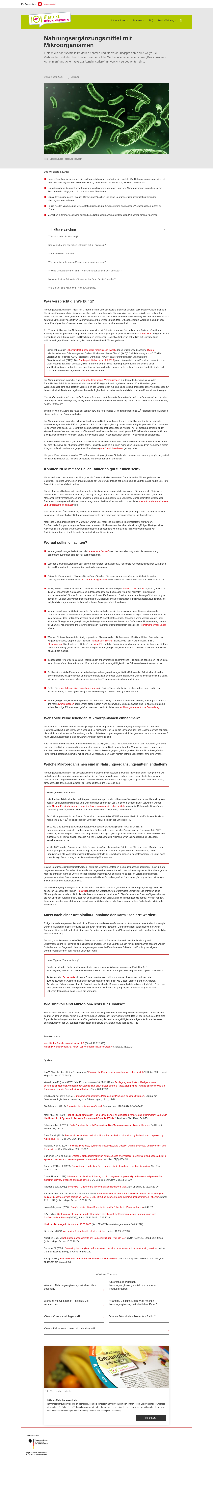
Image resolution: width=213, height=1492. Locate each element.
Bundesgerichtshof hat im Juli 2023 (96, 360)
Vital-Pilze (99, 644)
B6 (135, 588)
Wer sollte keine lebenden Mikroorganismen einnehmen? (77, 262)
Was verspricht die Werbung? (63, 236)
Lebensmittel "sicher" (98, 551)
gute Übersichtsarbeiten (111, 448)
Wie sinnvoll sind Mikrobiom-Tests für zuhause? (72, 288)
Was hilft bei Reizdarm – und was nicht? (64, 1043)
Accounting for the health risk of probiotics (84, 1231)
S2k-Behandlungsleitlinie (94, 579)
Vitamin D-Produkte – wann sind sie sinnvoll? (69, 1328)
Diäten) (151, 350)
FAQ (150, 20)
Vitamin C (127, 588)
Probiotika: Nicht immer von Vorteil (84, 1106)
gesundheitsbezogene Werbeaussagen (100, 380)
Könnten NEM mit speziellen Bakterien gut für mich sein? (77, 245)
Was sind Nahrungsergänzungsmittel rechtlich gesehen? (70, 1287)
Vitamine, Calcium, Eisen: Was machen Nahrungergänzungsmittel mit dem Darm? (133, 1302)
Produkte (137, 20)
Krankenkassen (66, 704)
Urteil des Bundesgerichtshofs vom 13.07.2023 (67, 1224)
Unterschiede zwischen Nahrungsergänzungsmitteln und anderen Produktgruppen (132, 1285)
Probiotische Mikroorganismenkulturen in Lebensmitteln (116, 1072)
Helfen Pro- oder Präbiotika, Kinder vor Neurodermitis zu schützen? (78, 1047)
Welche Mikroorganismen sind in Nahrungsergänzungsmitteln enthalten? (85, 270)
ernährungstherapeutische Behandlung (139, 707)
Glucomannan (55, 644)
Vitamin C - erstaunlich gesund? (62, 1316)
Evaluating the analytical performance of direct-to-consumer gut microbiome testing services (111, 1248)
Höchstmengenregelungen (153, 625)
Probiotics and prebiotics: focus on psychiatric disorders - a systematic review (111, 1166)
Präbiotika (82, 891)
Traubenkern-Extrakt (101, 640)
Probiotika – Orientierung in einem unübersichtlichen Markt (97, 1187)
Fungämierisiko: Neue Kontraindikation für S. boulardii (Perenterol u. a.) (107, 1207)
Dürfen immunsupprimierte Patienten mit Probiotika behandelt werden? (109, 1096)
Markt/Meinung (166, 20)
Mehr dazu (150, 1418)
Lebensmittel (144, 333)
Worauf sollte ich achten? (61, 253)
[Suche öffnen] (181, 21)
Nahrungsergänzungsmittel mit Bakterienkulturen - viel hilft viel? (94, 1238)
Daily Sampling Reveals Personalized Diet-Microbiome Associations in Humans (109, 1125)
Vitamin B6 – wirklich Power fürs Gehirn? (132, 1316)
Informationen (118, 20)
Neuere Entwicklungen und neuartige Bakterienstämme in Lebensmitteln (88, 806)
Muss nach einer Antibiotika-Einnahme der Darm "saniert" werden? (82, 279)
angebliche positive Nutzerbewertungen (79, 688)
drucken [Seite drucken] (75, 77)
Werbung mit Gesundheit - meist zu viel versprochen (66, 1302)
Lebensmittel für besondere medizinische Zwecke (92, 350)
